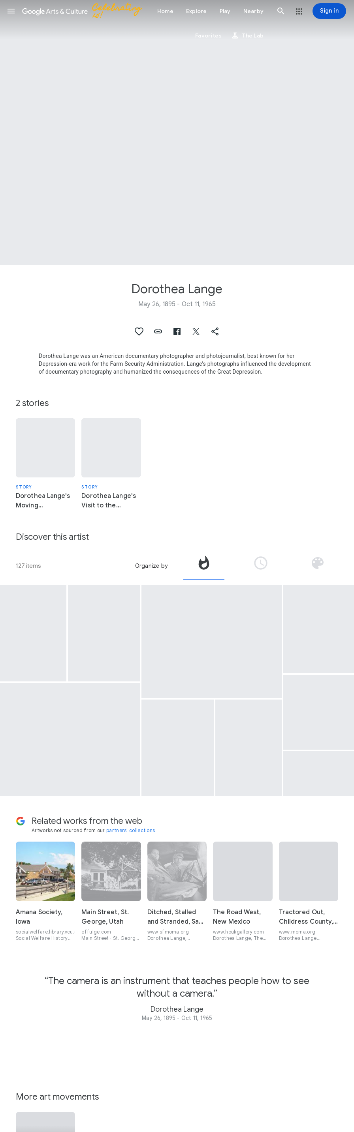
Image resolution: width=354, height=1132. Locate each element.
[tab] (203, 566)
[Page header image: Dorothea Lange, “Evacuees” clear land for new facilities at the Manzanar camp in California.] (177, 132)
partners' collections (130, 830)
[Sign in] (329, 11)
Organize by (151, 565)
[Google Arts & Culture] (85, 11)
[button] (11, 11)
